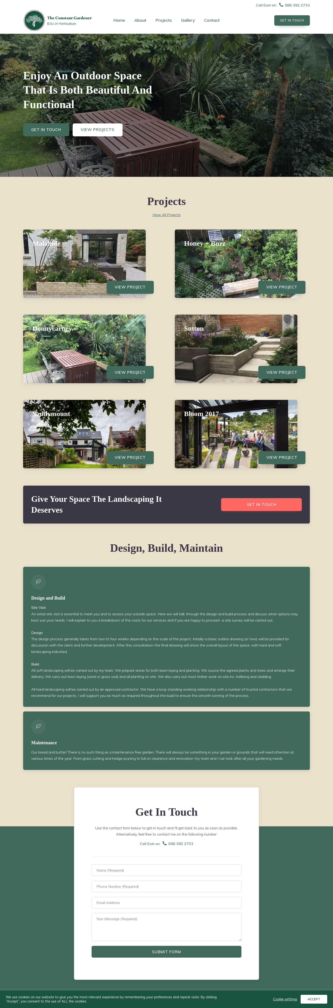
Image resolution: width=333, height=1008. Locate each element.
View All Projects (166, 215)
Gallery (188, 20)
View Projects (98, 129)
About (140, 20)
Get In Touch (46, 129)
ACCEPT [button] (314, 999)
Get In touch (292, 20)
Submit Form (166, 954)
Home (119, 20)
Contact (212, 20)
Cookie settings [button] (285, 999)
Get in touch (261, 507)
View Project (129, 287)
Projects (164, 20)
